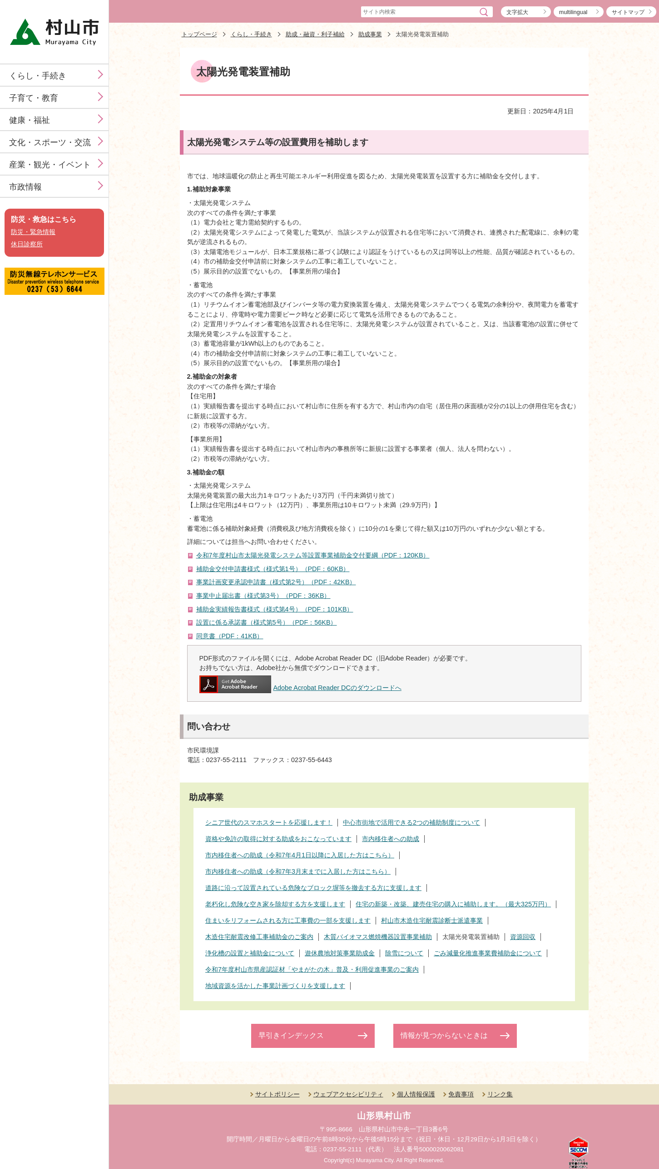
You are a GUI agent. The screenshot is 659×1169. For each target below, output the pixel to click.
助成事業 (370, 34)
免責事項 (461, 1094)
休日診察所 (27, 244)
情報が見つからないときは (444, 1035)
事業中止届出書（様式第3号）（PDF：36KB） (263, 595)
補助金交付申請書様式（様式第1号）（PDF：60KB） (273, 568)
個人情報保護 (416, 1094)
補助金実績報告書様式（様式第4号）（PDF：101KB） (274, 609)
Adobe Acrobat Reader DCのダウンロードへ (300, 687)
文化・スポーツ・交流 (50, 142)
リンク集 (500, 1094)
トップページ (199, 34)
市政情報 (25, 186)
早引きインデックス (291, 1035)
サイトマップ (628, 12)
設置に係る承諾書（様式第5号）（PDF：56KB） (266, 622)
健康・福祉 (29, 120)
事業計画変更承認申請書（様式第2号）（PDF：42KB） (276, 582)
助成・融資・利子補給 (315, 34)
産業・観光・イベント (50, 164)
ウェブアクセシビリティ (348, 1094)
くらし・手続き (37, 75)
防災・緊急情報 (33, 232)
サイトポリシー (277, 1094)
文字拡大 (517, 12)
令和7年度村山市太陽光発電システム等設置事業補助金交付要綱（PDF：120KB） (313, 555)
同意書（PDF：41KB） (229, 636)
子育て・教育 (33, 98)
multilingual (573, 12)
